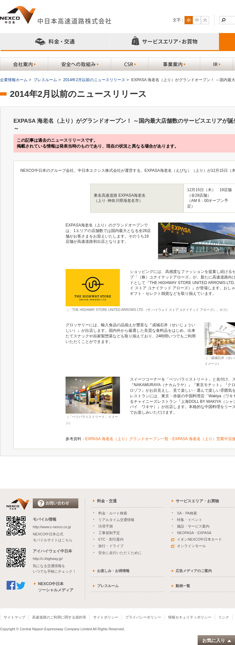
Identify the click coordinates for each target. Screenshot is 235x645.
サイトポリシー (105, 617)
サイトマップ (14, 617)
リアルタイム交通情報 (116, 520)
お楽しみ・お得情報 (113, 571)
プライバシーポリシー (143, 617)
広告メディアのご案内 (194, 571)
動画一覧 (183, 586)
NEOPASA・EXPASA (194, 533)
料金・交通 (107, 501)
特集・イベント (189, 520)
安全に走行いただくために (120, 553)
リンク (223, 617)
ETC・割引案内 (111, 539)
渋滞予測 (105, 526)
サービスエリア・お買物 (197, 501)
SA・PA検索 (187, 513)
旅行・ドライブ (111, 546)
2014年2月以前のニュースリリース (94, 80)
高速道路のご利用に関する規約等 (59, 617)
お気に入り (217, 640)
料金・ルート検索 (112, 513)
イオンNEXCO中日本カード (196, 539)
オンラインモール (188, 546)
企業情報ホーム (14, 80)
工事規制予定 (109, 533)
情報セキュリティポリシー (189, 617)
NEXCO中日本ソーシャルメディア (55, 587)
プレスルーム (45, 80)
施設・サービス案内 (193, 526)
